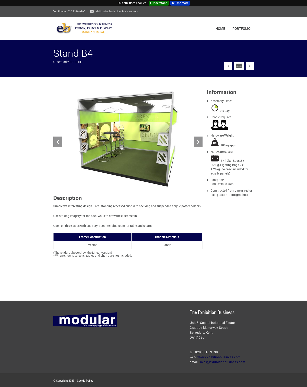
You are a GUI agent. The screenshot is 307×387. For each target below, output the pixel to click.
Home (220, 29)
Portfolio (241, 29)
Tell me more (180, 3)
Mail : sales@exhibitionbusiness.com (114, 11)
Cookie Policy (85, 380)
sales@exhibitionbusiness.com (222, 362)
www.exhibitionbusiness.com (218, 357)
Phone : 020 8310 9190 (69, 11)
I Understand (158, 3)
